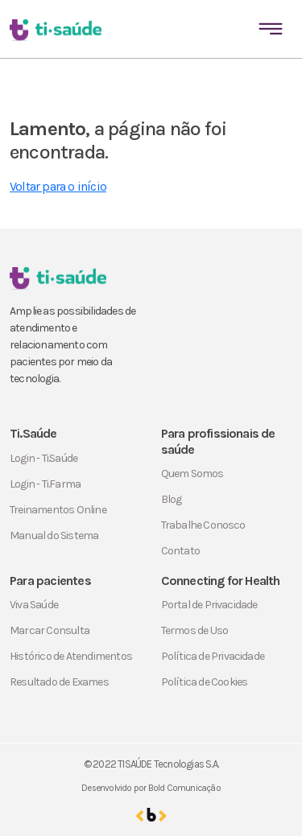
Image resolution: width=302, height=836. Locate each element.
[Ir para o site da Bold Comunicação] (151, 815)
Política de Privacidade (213, 656)
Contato (180, 551)
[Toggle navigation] (270, 29)
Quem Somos (192, 473)
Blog (171, 499)
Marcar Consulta (49, 630)
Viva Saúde (34, 605)
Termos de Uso (195, 630)
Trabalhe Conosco (203, 525)
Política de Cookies (204, 682)
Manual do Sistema (54, 535)
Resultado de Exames (59, 682)
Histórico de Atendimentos (71, 656)
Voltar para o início (58, 186)
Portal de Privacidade (209, 605)
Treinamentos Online (58, 510)
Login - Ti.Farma (45, 484)
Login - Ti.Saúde (43, 458)
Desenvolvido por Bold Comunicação (151, 788)
